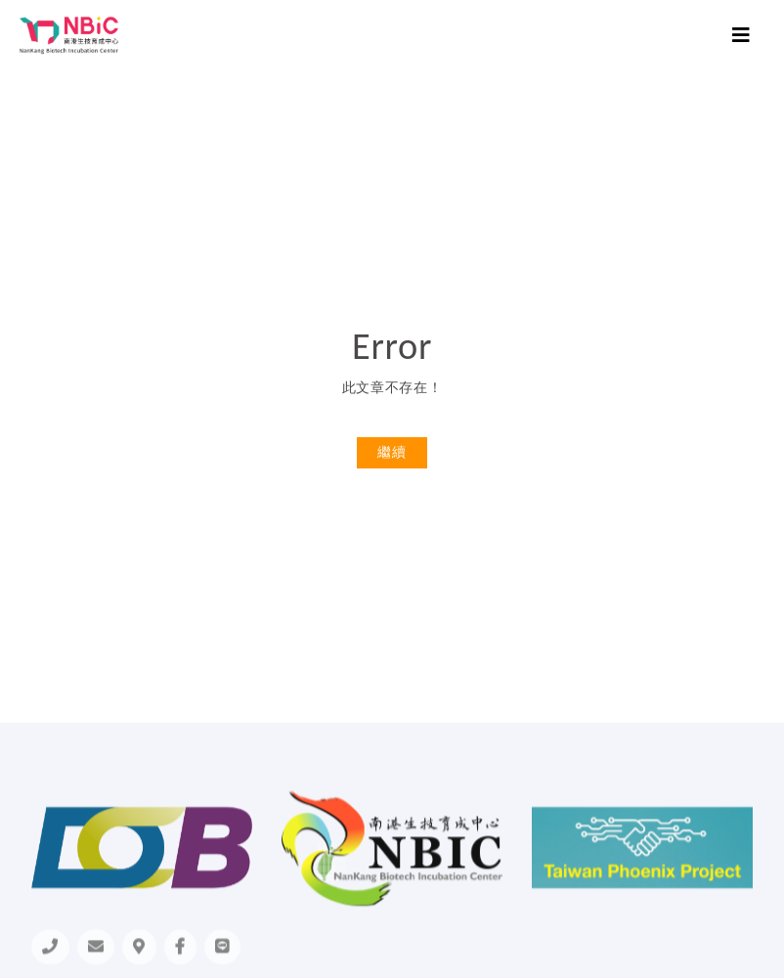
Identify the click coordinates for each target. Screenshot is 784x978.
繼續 (391, 452)
